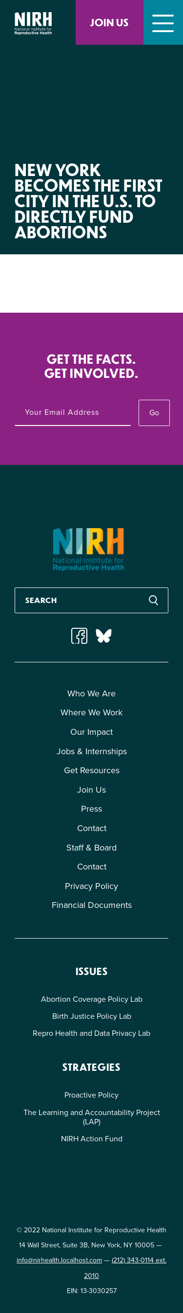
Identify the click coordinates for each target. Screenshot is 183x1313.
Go (154, 412)
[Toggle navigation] (163, 22)
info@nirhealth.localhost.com (59, 1260)
